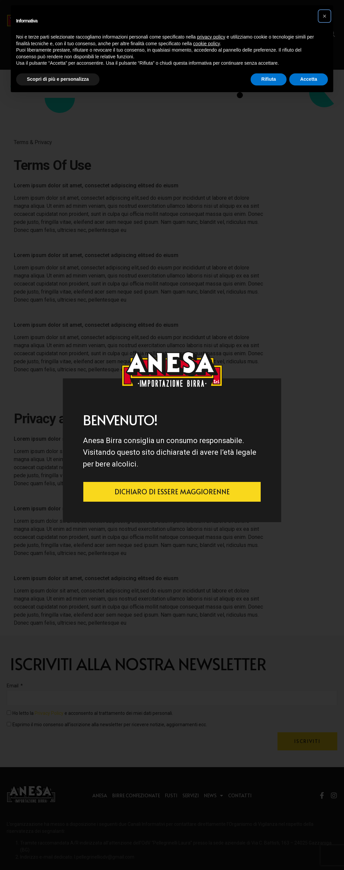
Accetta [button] (308, 79)
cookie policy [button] (206, 43)
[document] (172, 435)
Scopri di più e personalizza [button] (58, 79)
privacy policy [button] (211, 37)
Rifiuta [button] (268, 79)
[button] (324, 16)
